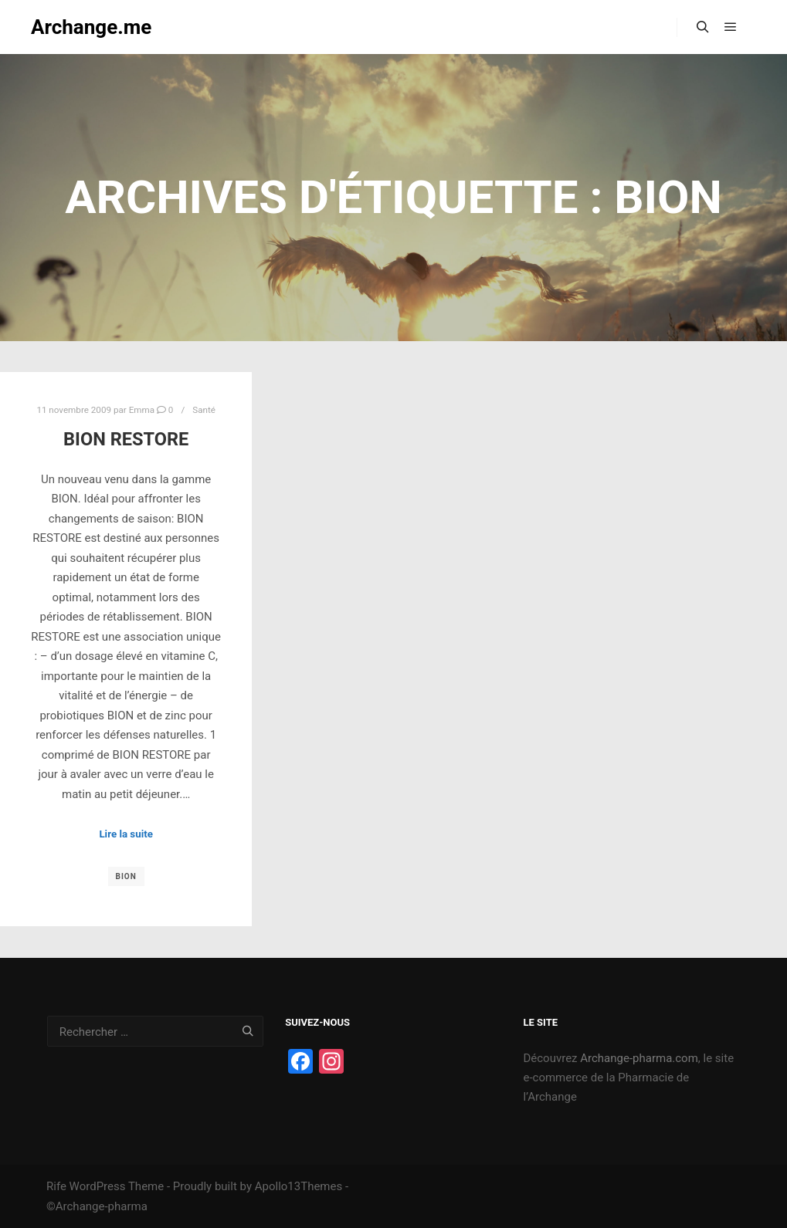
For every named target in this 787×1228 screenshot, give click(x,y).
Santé (203, 409)
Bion (126, 876)
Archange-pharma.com (639, 1058)
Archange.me (91, 27)
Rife (56, 1186)
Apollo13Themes (299, 1186)
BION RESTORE (125, 439)
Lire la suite (126, 834)
